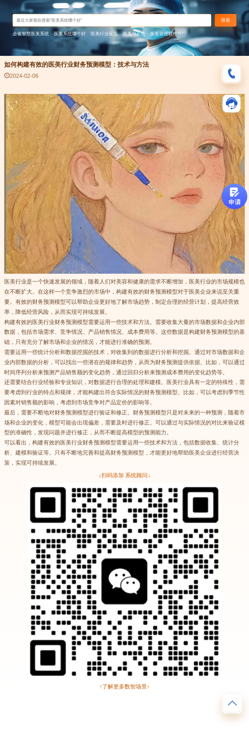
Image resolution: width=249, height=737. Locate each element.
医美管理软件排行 (168, 33)
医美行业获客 (104, 33)
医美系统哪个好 (70, 33)
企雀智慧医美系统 (31, 33)
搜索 (225, 20)
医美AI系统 (134, 33)
